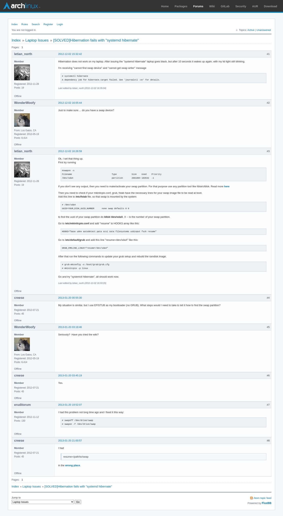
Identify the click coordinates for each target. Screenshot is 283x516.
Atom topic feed (262, 498)
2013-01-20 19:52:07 (70, 404)
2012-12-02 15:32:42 (70, 54)
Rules (24, 24)
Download (270, 6)
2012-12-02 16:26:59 (70, 151)
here (226, 186)
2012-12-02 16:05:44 (70, 102)
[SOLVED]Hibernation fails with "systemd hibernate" (96, 40)
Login (60, 24)
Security (240, 6)
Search (36, 24)
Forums (198, 6)
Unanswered (263, 30)
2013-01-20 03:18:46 (70, 327)
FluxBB (266, 503)
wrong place (72, 465)
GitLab (225, 6)
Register (48, 24)
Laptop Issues (37, 40)
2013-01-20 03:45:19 (70, 375)
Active (250, 30)
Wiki (212, 6)
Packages (181, 6)
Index (14, 24)
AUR (255, 6)
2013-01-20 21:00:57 (70, 440)
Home (165, 6)
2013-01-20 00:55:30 (70, 297)
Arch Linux (21, 6)
